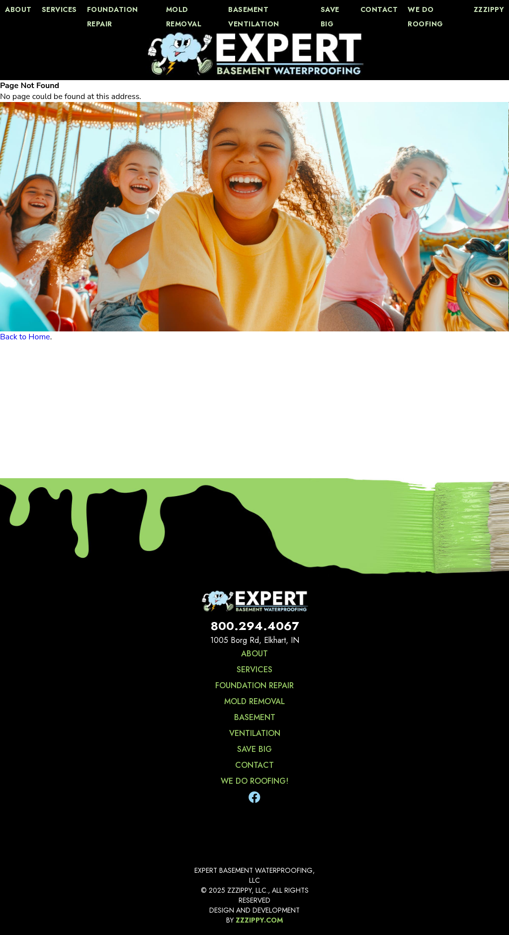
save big (330, 16)
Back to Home (25, 336)
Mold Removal (184, 16)
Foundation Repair (112, 16)
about (18, 9)
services (59, 9)
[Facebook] (254, 798)
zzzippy (489, 9)
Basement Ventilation (253, 16)
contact (379, 9)
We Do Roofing (425, 16)
